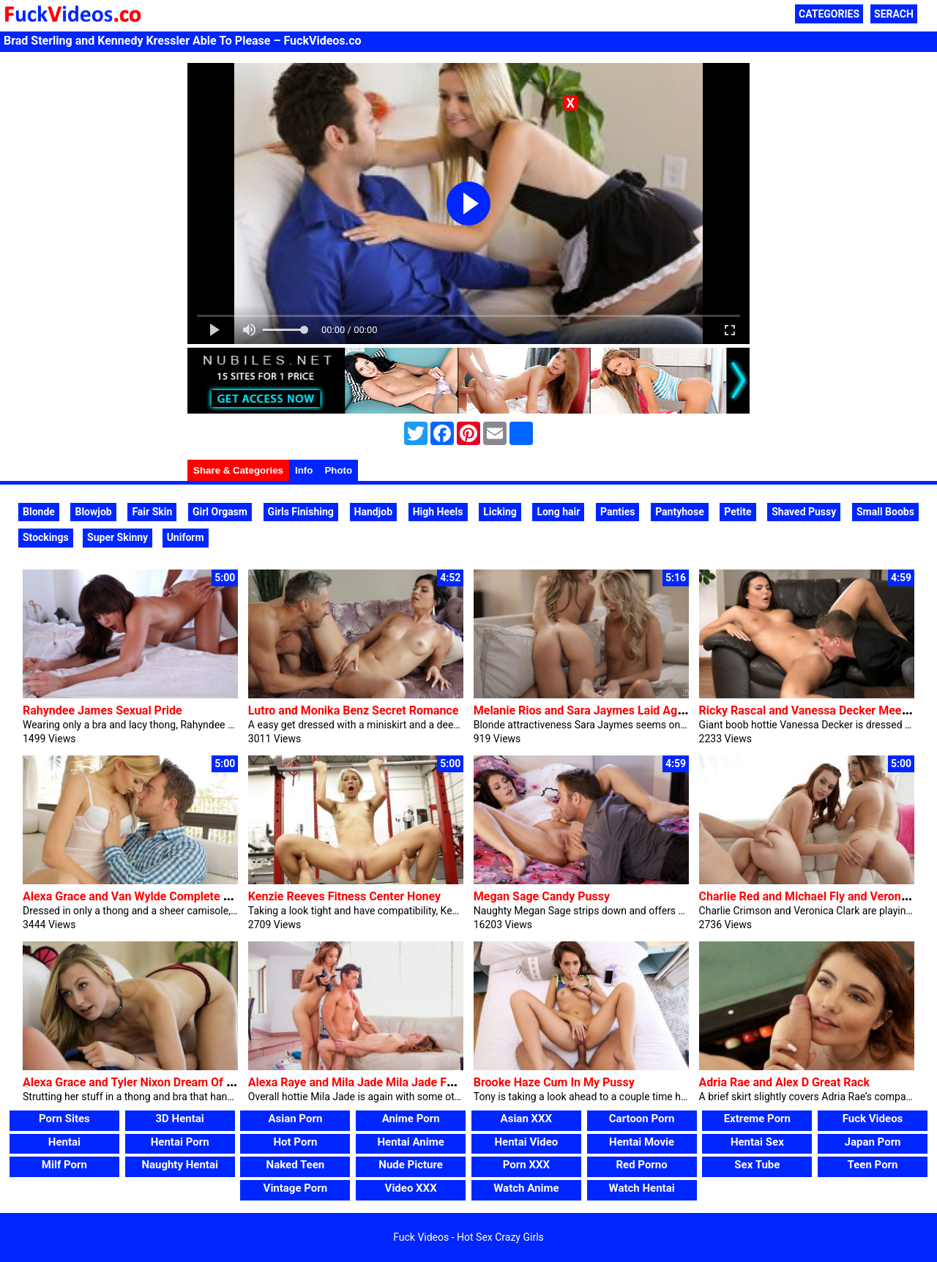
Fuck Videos (873, 1118)
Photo (338, 470)
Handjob (373, 512)
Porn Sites (64, 1118)
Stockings (46, 537)
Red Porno (641, 1164)
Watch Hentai (642, 1188)
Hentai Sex (757, 1142)
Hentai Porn (180, 1142)
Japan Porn (873, 1142)
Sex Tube (757, 1164)
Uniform (185, 537)
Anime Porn (411, 1118)
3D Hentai (180, 1118)
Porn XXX (526, 1164)
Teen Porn (873, 1164)
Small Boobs (885, 512)
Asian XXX (526, 1118)
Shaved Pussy (804, 512)
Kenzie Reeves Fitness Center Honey (344, 896)
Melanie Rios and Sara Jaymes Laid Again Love (597, 710)
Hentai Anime (411, 1142)
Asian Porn (295, 1118)
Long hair (558, 512)
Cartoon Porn (642, 1118)
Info (304, 470)
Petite (737, 512)
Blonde (39, 512)
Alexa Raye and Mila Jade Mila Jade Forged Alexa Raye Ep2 (404, 1082)
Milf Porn (64, 1164)
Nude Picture (410, 1164)
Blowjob (93, 512)
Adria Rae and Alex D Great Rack (784, 1082)
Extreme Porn (757, 1118)
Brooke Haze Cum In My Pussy (554, 1082)
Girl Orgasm (220, 512)
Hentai (64, 1142)
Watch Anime (526, 1188)
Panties (617, 512)
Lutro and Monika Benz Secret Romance (353, 710)
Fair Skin (152, 512)
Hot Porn (295, 1142)
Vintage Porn (296, 1188)
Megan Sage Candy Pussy (542, 896)
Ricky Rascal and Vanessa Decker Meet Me (812, 710)
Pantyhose (679, 512)
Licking (500, 512)
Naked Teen (295, 1164)
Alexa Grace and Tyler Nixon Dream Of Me (132, 1082)
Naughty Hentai (179, 1164)
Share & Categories (238, 470)
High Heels (438, 512)
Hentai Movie (641, 1142)
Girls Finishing (301, 512)
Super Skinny (117, 537)
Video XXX (411, 1188)
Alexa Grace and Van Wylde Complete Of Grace (146, 896)
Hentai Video (527, 1142)
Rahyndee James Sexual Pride (102, 710)
